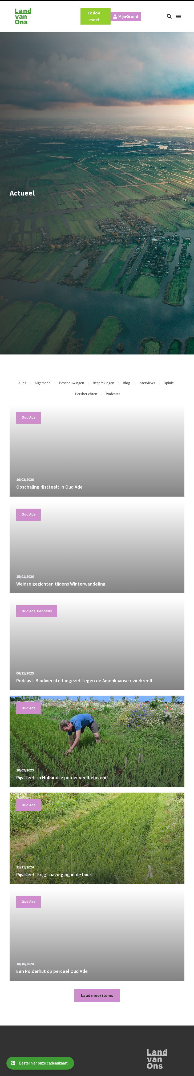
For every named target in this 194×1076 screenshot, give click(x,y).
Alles (22, 383)
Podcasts (113, 394)
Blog (126, 383)
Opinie (169, 383)
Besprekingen (103, 383)
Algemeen (43, 383)
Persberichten (86, 394)
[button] (169, 16)
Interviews (147, 383)
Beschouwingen (71, 383)
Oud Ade (28, 417)
